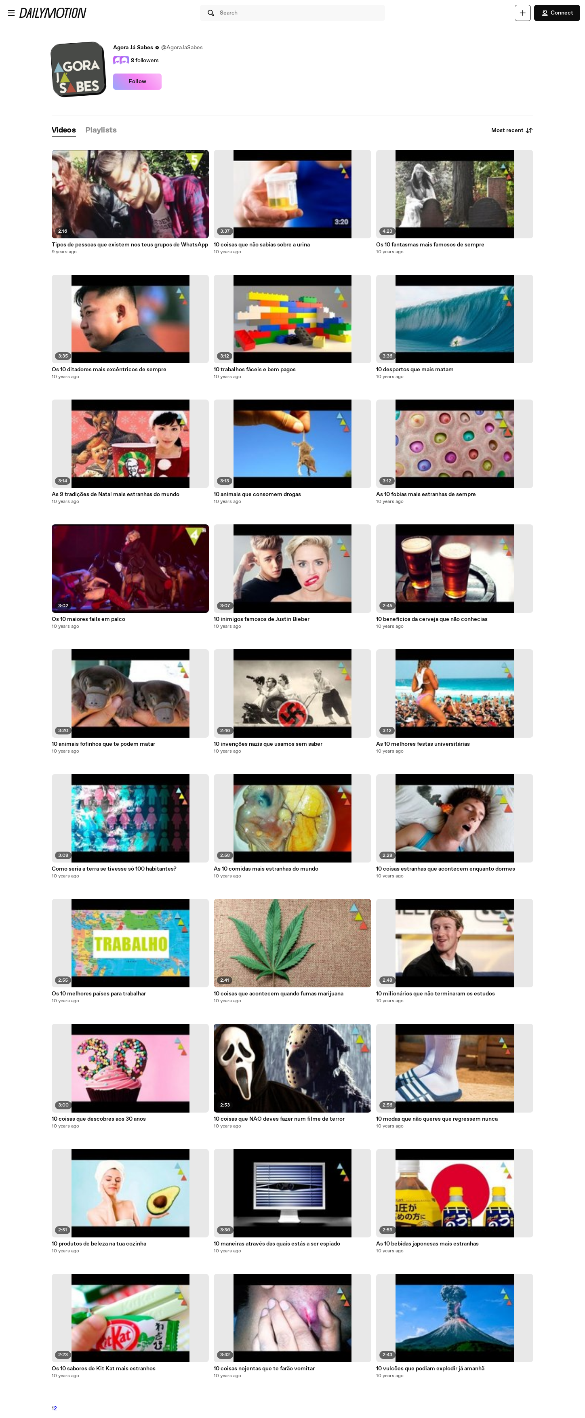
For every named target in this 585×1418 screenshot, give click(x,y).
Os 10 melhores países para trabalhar (99, 994)
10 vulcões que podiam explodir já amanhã (430, 1368)
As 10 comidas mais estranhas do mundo (266, 869)
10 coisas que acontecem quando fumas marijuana (278, 994)
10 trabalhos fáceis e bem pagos (255, 369)
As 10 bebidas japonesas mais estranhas (427, 1244)
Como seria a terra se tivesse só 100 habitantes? (114, 869)
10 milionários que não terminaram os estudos (435, 994)
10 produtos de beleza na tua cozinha (99, 1244)
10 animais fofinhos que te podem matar (103, 744)
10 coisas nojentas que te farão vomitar (264, 1368)
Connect (557, 13)
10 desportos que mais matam (415, 369)
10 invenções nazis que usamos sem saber (268, 744)
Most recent (512, 130)
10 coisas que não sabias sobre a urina (262, 245)
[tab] (64, 131)
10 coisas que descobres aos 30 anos (99, 1119)
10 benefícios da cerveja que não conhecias (432, 619)
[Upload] (523, 13)
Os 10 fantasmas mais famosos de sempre (430, 245)
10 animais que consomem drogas (257, 494)
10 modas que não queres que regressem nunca (437, 1119)
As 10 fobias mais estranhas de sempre (426, 494)
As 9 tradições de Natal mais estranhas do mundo (115, 494)
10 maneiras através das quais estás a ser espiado (277, 1244)
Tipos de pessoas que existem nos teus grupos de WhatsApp (130, 245)
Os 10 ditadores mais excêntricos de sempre (109, 369)
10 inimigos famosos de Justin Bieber (261, 619)
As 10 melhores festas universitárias (423, 744)
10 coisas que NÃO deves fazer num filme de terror (279, 1119)
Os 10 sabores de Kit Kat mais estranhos (104, 1368)
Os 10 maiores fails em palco (88, 619)
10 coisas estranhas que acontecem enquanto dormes (445, 869)
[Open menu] (11, 13)
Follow (137, 81)
